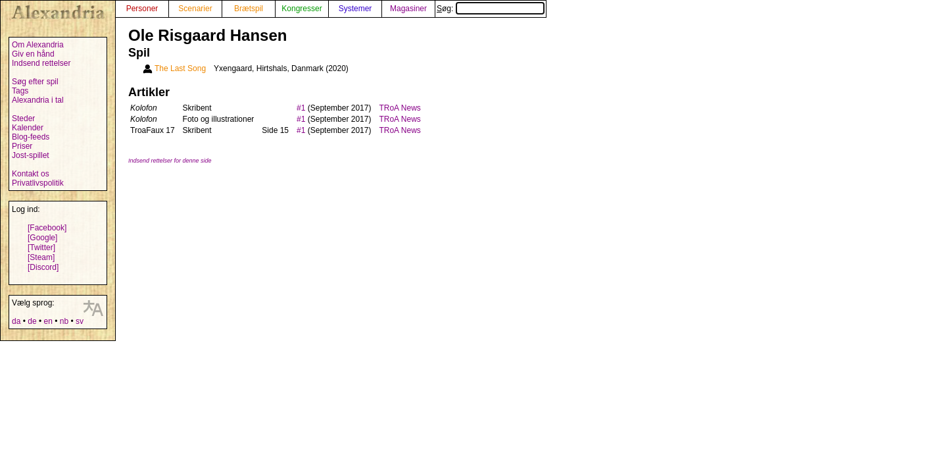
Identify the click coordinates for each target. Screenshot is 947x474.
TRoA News (399, 108)
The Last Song (180, 68)
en (47, 321)
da (16, 321)
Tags (20, 90)
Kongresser (301, 8)
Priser (22, 146)
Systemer (355, 8)
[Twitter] (41, 247)
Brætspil (248, 8)
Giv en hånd (33, 54)
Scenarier (195, 8)
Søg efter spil (35, 81)
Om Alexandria (38, 44)
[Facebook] (47, 227)
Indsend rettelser (41, 63)
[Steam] (41, 257)
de (32, 321)
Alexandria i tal (38, 100)
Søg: (491, 8)
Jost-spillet (30, 155)
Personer (142, 8)
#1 (301, 108)
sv (80, 321)
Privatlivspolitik (38, 183)
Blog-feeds (30, 137)
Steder (23, 118)
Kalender (27, 127)
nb (64, 321)
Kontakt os (30, 173)
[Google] (42, 237)
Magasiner (408, 8)
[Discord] (43, 267)
